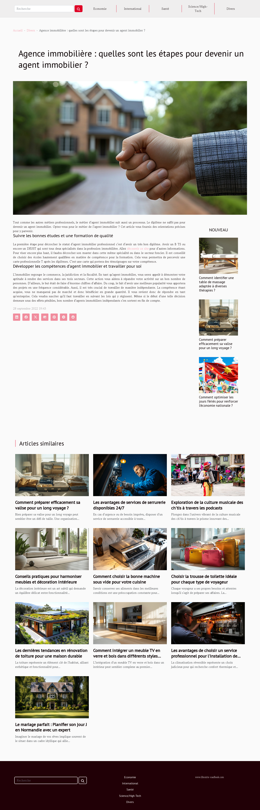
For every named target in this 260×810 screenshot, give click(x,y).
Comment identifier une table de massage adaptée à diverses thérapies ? (216, 283)
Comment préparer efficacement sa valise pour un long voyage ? (215, 343)
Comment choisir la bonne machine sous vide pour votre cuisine (126, 579)
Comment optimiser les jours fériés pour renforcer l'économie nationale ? (218, 401)
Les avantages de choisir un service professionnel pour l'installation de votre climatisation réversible (204, 656)
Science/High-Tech (198, 8)
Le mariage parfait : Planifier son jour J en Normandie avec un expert (51, 727)
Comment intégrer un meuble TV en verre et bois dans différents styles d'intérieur (126, 656)
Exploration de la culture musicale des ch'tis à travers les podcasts (207, 505)
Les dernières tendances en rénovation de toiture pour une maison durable (51, 653)
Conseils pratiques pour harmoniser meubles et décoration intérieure (48, 579)
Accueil (18, 30)
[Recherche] (44, 8)
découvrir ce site (138, 248)
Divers (231, 9)
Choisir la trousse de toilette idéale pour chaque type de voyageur (204, 579)
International (132, 9)
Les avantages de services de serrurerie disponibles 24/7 (129, 505)
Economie (100, 9)
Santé (165, 9)
